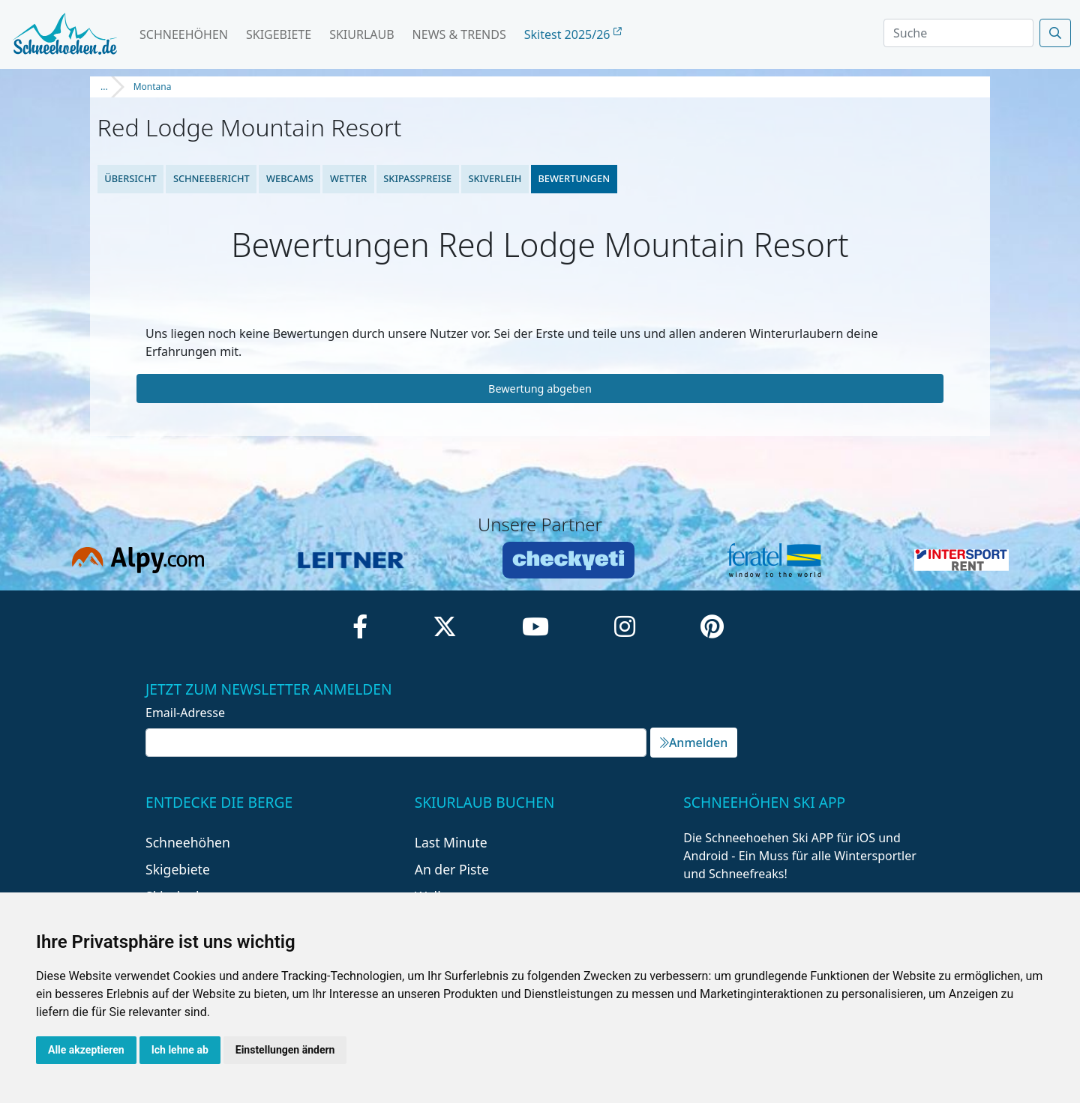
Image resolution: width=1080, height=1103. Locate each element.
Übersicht (130, 178)
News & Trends (459, 34)
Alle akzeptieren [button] (86, 1050)
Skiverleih (494, 178)
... (104, 86)
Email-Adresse (185, 712)
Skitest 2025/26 (573, 34)
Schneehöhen (184, 34)
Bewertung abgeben (540, 388)
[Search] (959, 33)
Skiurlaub (361, 34)
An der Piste (452, 869)
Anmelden (694, 742)
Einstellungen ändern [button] (285, 1050)
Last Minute (451, 842)
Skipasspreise (417, 178)
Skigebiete (278, 34)
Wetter (348, 178)
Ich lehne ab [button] (180, 1050)
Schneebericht (211, 178)
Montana (153, 86)
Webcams (290, 178)
